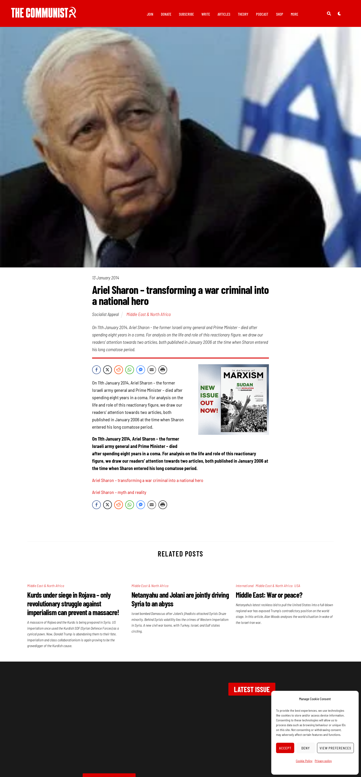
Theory (243, 14)
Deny (305, 748)
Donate (166, 14)
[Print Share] (162, 372)
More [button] (294, 14)
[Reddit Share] (118, 372)
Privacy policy (323, 761)
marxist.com (239, 736)
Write (205, 14)
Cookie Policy (304, 761)
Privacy (100, 736)
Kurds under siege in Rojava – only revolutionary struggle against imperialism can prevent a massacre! (73, 606)
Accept (285, 748)
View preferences (335, 748)
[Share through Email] (151, 372)
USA (297, 588)
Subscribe (186, 14)
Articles (224, 14)
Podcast (262, 14)
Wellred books (202, 736)
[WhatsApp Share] (129, 372)
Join (150, 14)
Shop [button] (279, 14)
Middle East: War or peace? (269, 597)
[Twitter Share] (107, 372)
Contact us (72, 736)
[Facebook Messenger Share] (140, 372)
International (245, 588)
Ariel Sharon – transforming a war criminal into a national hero (147, 482)
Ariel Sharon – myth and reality (119, 494)
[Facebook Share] (96, 372)
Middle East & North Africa (148, 316)
